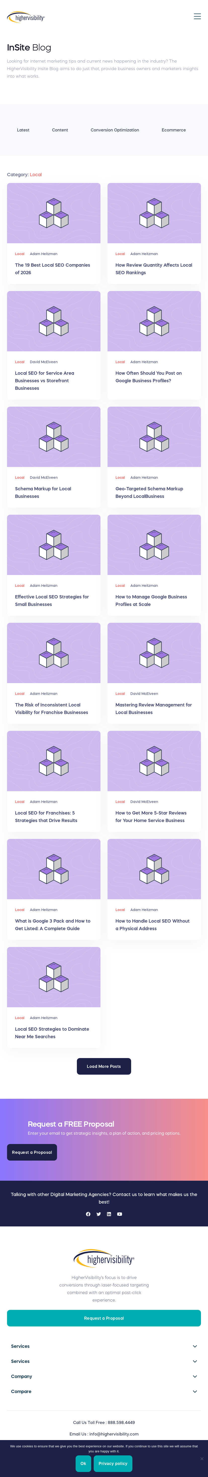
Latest (23, 130)
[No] (201, 1458)
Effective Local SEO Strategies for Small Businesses (52, 601)
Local (19, 254)
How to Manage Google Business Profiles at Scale (151, 601)
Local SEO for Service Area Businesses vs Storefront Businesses (44, 381)
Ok (83, 1463)
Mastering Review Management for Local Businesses (154, 709)
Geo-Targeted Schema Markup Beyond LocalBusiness (149, 493)
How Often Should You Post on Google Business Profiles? (149, 377)
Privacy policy (113, 1463)
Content (60, 130)
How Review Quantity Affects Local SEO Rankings (154, 269)
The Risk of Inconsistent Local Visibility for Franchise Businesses (51, 709)
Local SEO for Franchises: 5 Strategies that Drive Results (46, 817)
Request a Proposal (32, 1152)
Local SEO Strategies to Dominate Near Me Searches (52, 1033)
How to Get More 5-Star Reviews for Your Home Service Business (151, 817)
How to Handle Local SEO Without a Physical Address (153, 925)
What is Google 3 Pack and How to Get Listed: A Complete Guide (52, 925)
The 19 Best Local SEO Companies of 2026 (52, 269)
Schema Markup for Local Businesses (43, 493)
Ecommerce (174, 130)
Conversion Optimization (115, 130)
